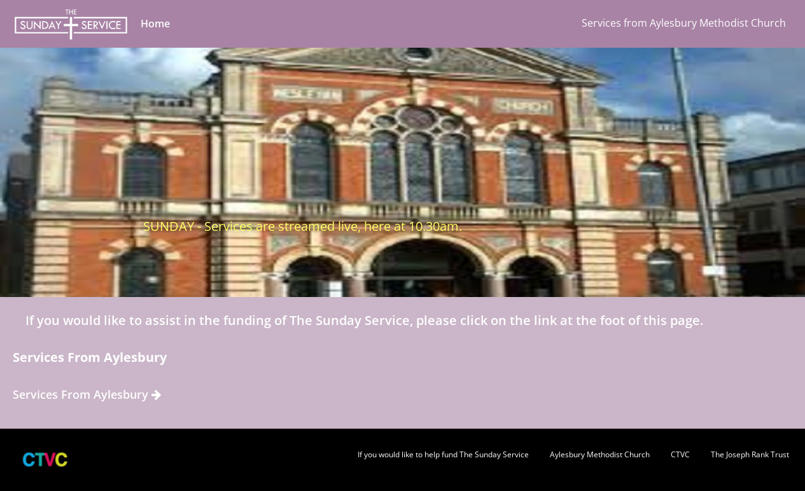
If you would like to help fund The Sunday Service (443, 454)
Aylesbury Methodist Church (600, 454)
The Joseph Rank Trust (750, 454)
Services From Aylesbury (87, 394)
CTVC (680, 454)
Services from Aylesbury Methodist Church (684, 23)
